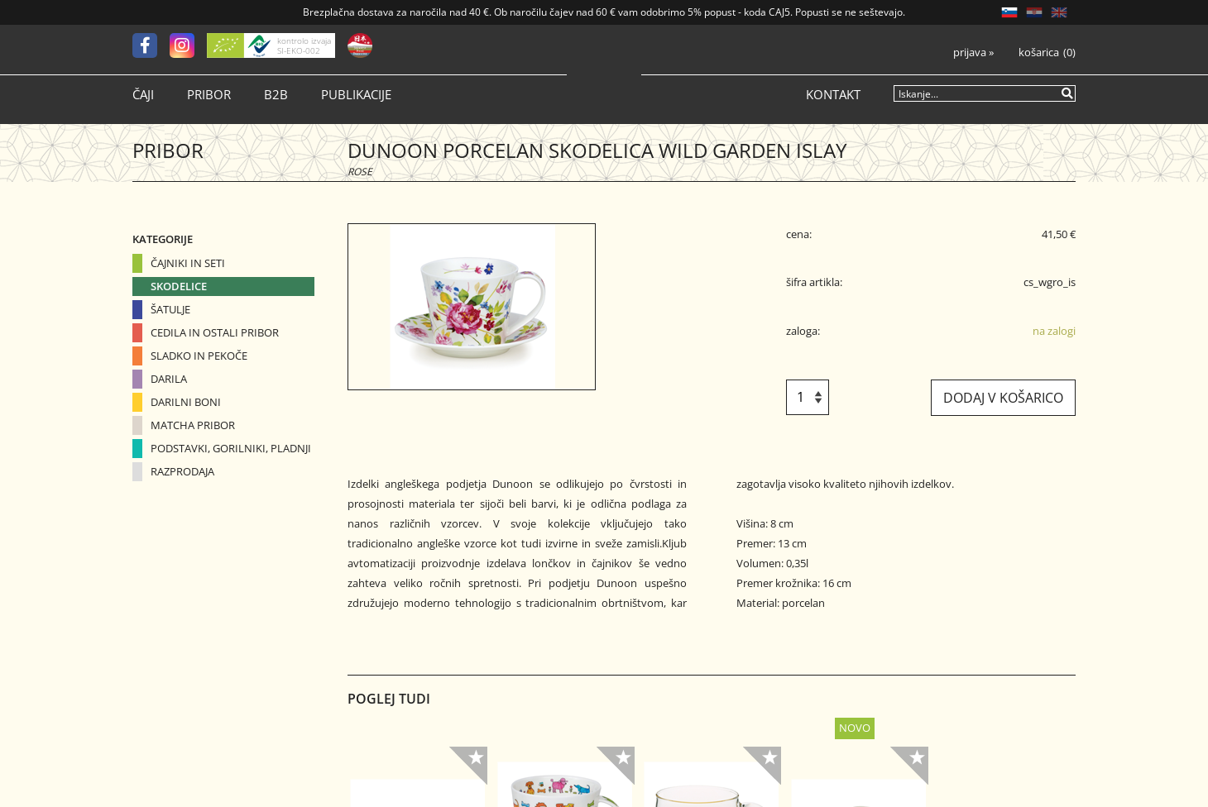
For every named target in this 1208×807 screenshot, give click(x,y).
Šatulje (170, 309)
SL (1009, 12)
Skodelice (179, 286)
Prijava (973, 52)
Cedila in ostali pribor (215, 332)
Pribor (209, 94)
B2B (276, 94)
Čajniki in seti (188, 262)
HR (1034, 12)
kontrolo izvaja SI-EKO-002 (304, 45)
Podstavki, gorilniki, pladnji (231, 448)
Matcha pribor (193, 425)
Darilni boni (186, 401)
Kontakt (833, 94)
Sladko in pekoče (199, 355)
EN (1059, 12)
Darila (169, 378)
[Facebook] (151, 45)
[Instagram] (188, 45)
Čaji (143, 94)
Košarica (1039, 52)
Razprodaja (182, 471)
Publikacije (356, 94)
